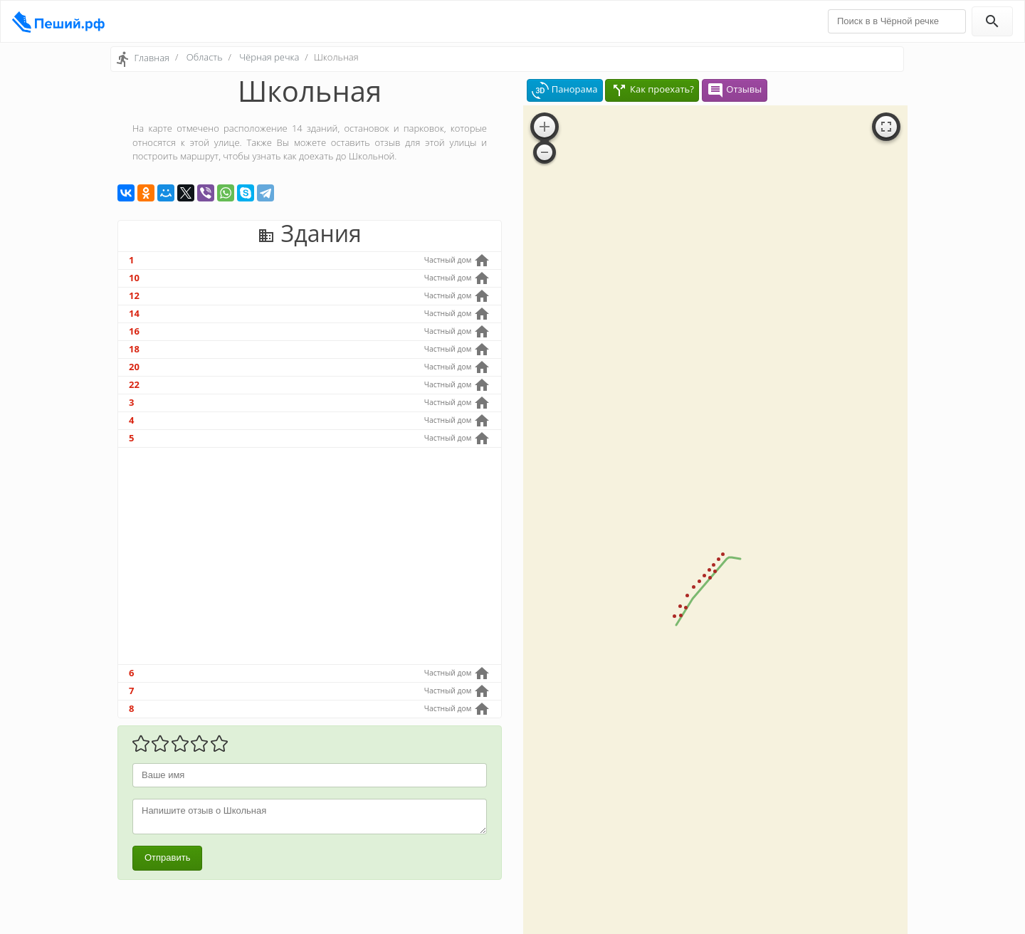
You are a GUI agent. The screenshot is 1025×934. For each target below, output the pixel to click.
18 (134, 348)
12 (134, 295)
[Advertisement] (309, 556)
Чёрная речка (269, 57)
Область (204, 57)
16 (134, 331)
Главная (151, 57)
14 (134, 313)
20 (134, 366)
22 (134, 384)
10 (134, 277)
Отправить (167, 857)
